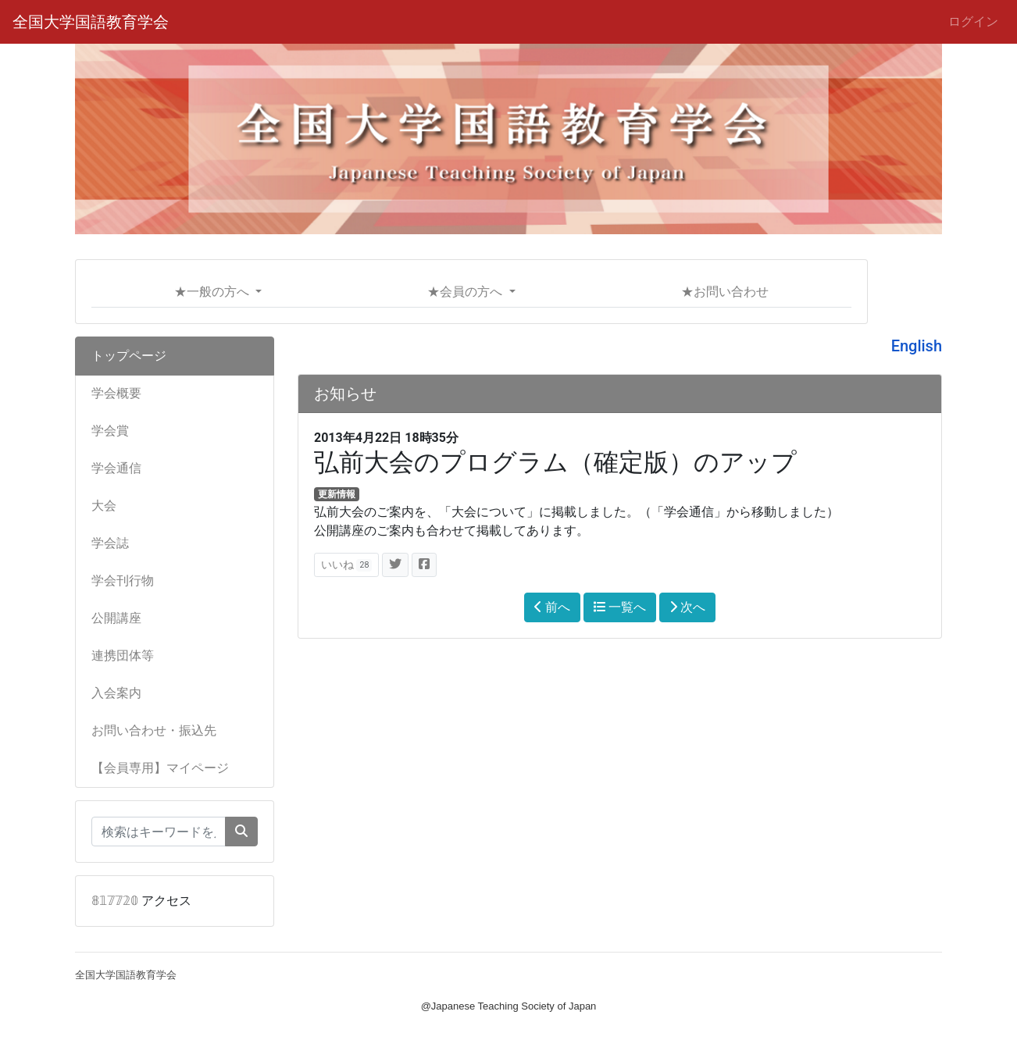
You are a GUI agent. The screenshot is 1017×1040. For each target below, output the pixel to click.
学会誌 (110, 543)
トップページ (128, 355)
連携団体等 (122, 655)
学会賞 (110, 430)
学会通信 (116, 468)
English (916, 346)
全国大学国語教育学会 (90, 21)
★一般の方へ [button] (213, 291)
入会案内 (116, 693)
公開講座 (116, 618)
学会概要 (116, 393)
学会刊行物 (122, 580)
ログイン (973, 21)
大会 (103, 505)
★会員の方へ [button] (466, 291)
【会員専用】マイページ (160, 767)
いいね (346, 565)
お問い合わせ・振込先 (153, 730)
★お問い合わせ (725, 291)
